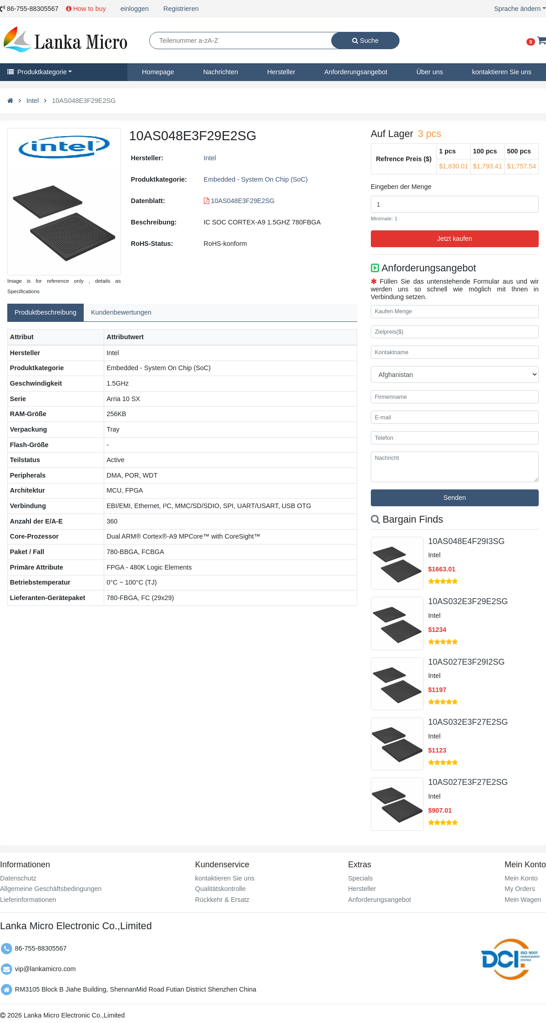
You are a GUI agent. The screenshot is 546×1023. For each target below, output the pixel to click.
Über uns (429, 72)
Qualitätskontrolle (220, 888)
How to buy (86, 8)
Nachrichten (220, 72)
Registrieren (181, 8)
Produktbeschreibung (45, 312)
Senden (455, 497)
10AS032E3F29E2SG (468, 601)
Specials (360, 878)
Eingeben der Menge (401, 186)
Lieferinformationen (28, 899)
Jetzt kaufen (455, 238)
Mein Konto (521, 878)
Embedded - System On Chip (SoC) (256, 179)
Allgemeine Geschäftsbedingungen (50, 888)
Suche (365, 40)
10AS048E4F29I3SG (466, 541)
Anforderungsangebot (355, 72)
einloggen (135, 8)
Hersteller (281, 72)
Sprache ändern (517, 8)
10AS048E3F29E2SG (239, 200)
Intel (32, 100)
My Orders (520, 888)
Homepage (158, 72)
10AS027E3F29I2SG (466, 662)
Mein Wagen (523, 899)
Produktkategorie (37, 72)
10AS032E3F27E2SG (468, 722)
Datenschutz (18, 878)
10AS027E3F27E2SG (468, 782)
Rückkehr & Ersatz (222, 899)
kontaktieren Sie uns (224, 878)
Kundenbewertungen (121, 312)
